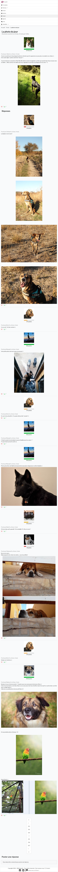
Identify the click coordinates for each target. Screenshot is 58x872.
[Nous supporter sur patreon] (32, 870)
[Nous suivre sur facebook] (20, 870)
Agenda (3, 18)
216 (29, 842)
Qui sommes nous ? (40, 868)
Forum (3, 16)
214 (29, 836)
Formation (4, 5)
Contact (48, 868)
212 (29, 829)
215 (29, 839)
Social (3, 10)
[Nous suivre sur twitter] (23, 870)
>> (28, 852)
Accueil (3, 27)
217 (29, 845)
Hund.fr (4, 2)
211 (29, 826)
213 (29, 832)
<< (28, 819)
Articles (3, 13)
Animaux (4, 7)
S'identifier (5, 24)
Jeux (3, 21)
